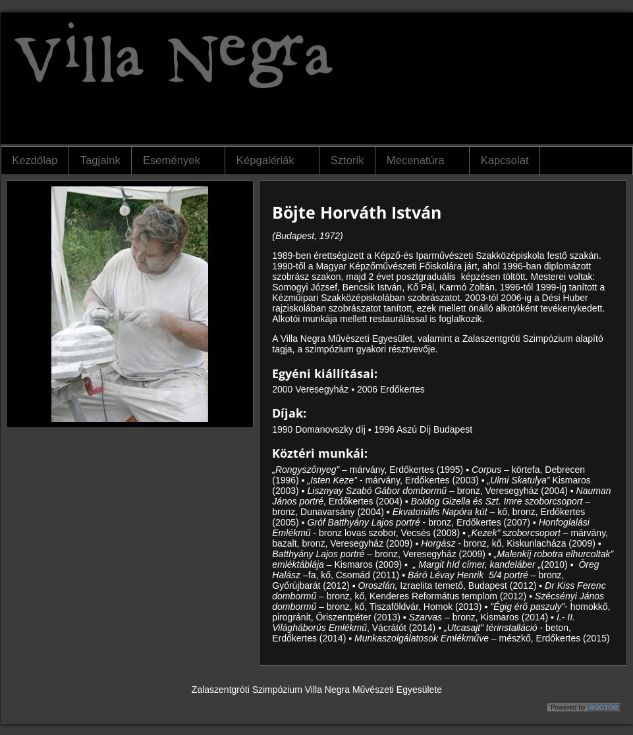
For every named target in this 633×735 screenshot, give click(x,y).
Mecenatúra (417, 160)
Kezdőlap (34, 160)
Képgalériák (267, 160)
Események (174, 160)
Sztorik (347, 160)
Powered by (585, 707)
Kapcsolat (505, 160)
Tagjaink (100, 160)
